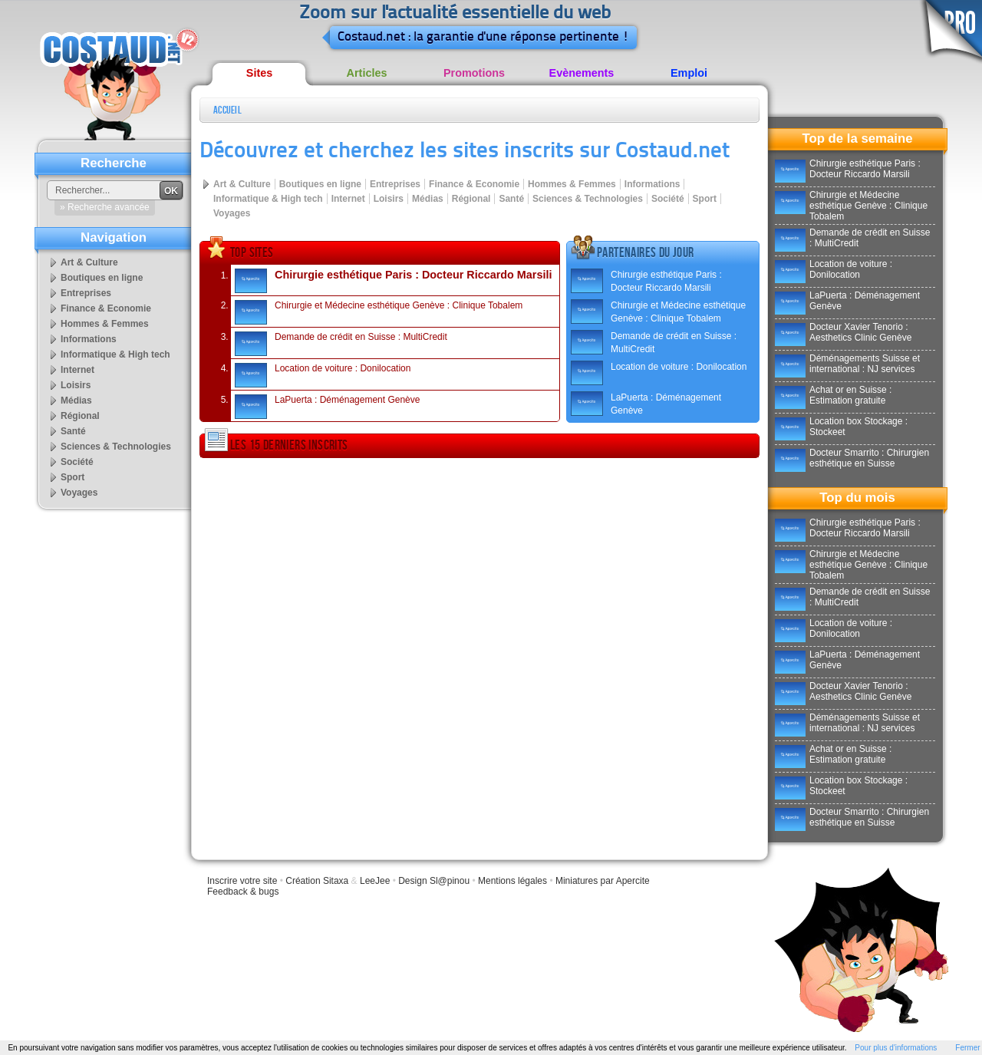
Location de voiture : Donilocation (322, 375)
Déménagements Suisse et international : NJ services (847, 363)
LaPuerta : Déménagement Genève (327, 406)
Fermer (967, 1047)
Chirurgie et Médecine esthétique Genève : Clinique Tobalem (378, 312)
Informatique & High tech (268, 198)
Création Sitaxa (316, 880)
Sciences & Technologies (587, 198)
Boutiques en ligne (320, 184)
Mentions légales (512, 880)
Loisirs (389, 198)
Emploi (689, 73)
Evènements (582, 73)
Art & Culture (242, 184)
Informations (652, 184)
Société (667, 198)
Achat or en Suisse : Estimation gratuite (833, 395)
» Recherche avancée (105, 207)
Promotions (474, 73)
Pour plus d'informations (896, 1047)
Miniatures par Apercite (602, 880)
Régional (471, 198)
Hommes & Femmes (572, 184)
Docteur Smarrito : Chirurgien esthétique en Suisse (852, 458)
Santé (511, 198)
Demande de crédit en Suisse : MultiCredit (341, 343)
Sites (259, 73)
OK (171, 191)
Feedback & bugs (242, 891)
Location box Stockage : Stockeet (841, 426)
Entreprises (395, 184)
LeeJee (375, 880)
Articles (367, 73)
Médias (427, 198)
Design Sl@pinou (434, 880)
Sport (705, 198)
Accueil (227, 110)
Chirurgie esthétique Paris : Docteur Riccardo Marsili (393, 281)
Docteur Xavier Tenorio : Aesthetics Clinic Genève (843, 332)
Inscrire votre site (242, 880)
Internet (348, 198)
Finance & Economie (474, 184)
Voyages (231, 213)
